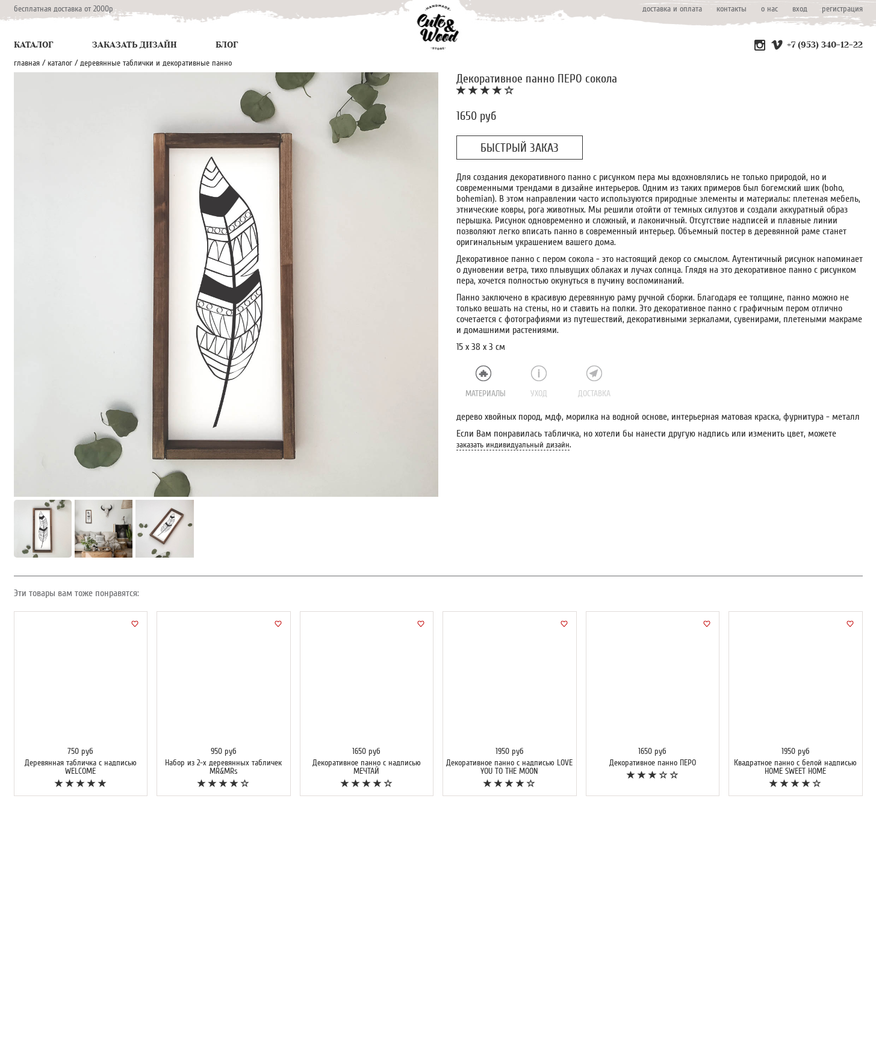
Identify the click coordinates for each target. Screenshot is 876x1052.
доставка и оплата (672, 9)
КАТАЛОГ (34, 45)
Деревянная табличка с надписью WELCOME (81, 767)
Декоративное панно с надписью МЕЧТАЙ (366, 767)
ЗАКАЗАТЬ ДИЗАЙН (134, 45)
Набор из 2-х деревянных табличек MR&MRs (223, 767)
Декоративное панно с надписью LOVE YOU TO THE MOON (509, 767)
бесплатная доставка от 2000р (63, 9)
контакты (731, 9)
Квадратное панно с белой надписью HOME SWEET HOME (795, 767)
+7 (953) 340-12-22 (825, 45)
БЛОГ (227, 45)
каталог (60, 63)
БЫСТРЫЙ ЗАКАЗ (519, 148)
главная (27, 63)
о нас (769, 9)
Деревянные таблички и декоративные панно (156, 63)
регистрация (842, 9)
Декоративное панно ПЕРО (652, 763)
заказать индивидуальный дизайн (513, 445)
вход (799, 9)
